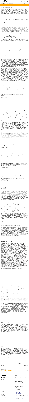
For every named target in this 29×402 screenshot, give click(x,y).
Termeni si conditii (3, 398)
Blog (5, 3)
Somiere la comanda (9, 3)
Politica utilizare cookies (19, 386)
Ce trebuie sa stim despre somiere (21, 377)
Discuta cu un (19, 370)
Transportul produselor (19, 382)
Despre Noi (2, 3)
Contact (26, 3)
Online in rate (3, 395)
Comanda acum (6, 370)
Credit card (2, 394)
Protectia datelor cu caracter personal (21, 385)
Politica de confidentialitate (5, 397)
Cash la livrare (3, 391)
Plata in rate (17, 380)
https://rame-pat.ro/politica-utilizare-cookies (8, 66)
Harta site (16, 387)
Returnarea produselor (19, 381)
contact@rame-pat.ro (4, 127)
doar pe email (26, 365)
